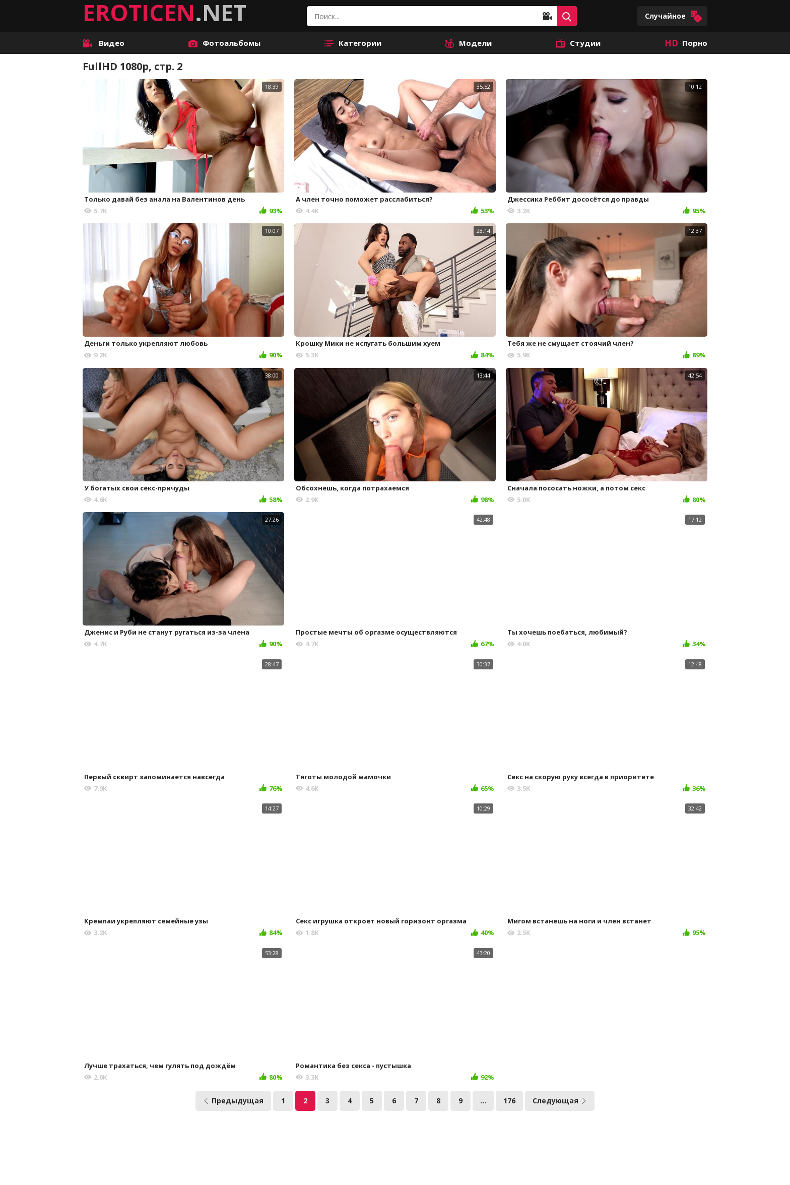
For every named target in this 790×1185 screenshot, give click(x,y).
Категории (352, 43)
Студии (578, 43)
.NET (164, 13)
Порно (686, 43)
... (483, 1100)
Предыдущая (233, 1100)
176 (509, 1100)
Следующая (560, 1100)
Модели (468, 43)
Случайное (673, 16)
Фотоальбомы (224, 43)
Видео (103, 43)
